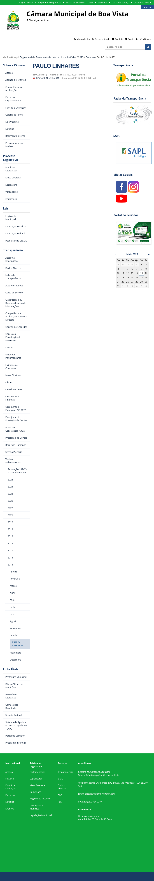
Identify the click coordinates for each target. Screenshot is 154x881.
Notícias (9, 801)
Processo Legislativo (10, 158)
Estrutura (10, 795)
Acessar (147, 7)
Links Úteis (10, 669)
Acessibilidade (102, 39)
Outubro (90, 57)
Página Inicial (26, 2)
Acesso (9, 772)
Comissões (35, 791)
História (9, 778)
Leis (5, 208)
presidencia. (91, 793)
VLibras (147, 39)
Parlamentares (37, 772)
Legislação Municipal (41, 815)
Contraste (133, 39)
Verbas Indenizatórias (64, 57)
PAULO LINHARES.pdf (46, 77)
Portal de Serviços (75, 2)
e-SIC (60, 778)
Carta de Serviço (120, 2)
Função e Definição (10, 787)
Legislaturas (36, 778)
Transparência (43, 57)
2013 (80, 57)
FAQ (60, 795)
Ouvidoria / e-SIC (143, 2)
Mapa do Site (84, 39)
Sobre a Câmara (14, 65)
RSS (91, 2)
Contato (119, 39)
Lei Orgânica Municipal (36, 807)
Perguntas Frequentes (49, 2)
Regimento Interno (40, 798)
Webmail (102, 2)
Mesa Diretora (37, 785)
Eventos (9, 808)
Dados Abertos (62, 787)
